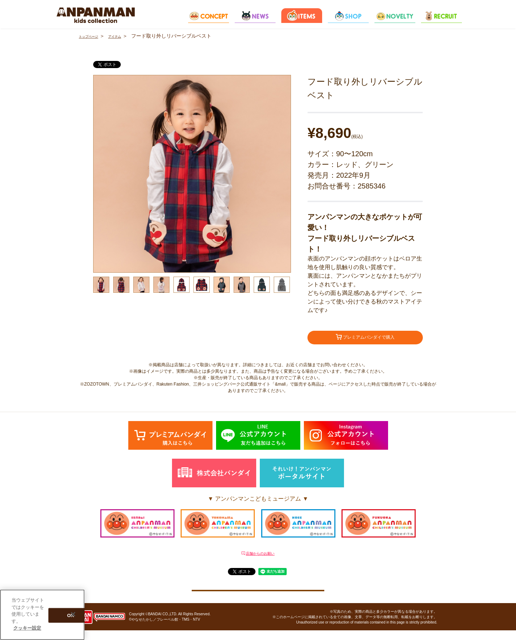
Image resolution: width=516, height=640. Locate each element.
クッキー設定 (258, 595)
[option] (192, 173)
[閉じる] (73, 614)
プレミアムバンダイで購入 (365, 338)
